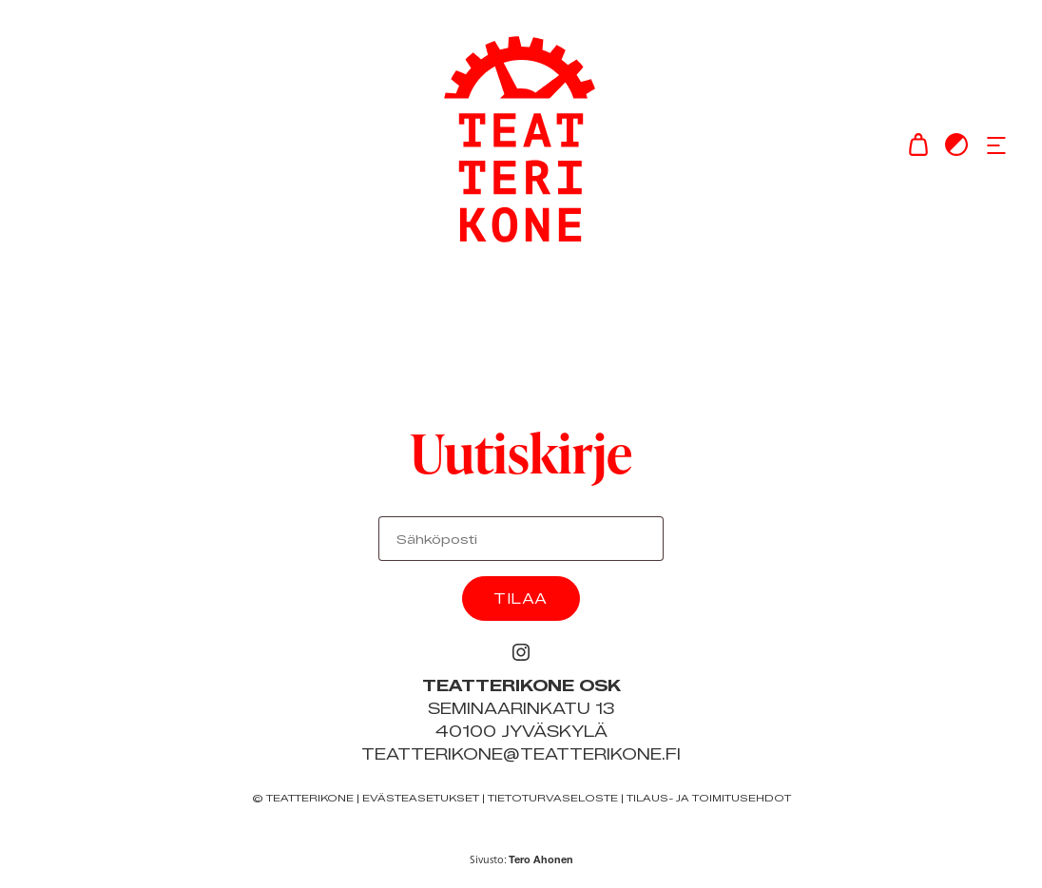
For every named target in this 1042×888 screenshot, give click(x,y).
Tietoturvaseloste (553, 798)
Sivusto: (521, 859)
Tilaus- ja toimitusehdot (709, 798)
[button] (996, 144)
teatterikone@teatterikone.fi (521, 754)
